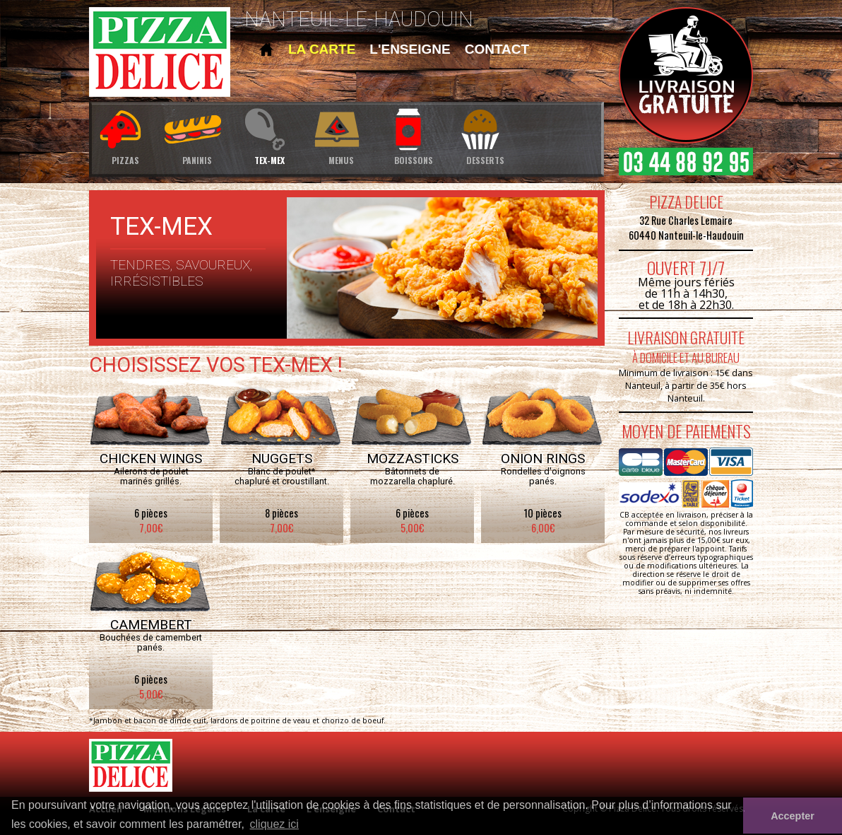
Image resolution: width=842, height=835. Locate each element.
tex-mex (269, 135)
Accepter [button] (792, 816)
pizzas (125, 135)
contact (497, 49)
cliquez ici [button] (274, 824)
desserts (485, 135)
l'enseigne (409, 49)
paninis (197, 135)
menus (341, 135)
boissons (413, 135)
